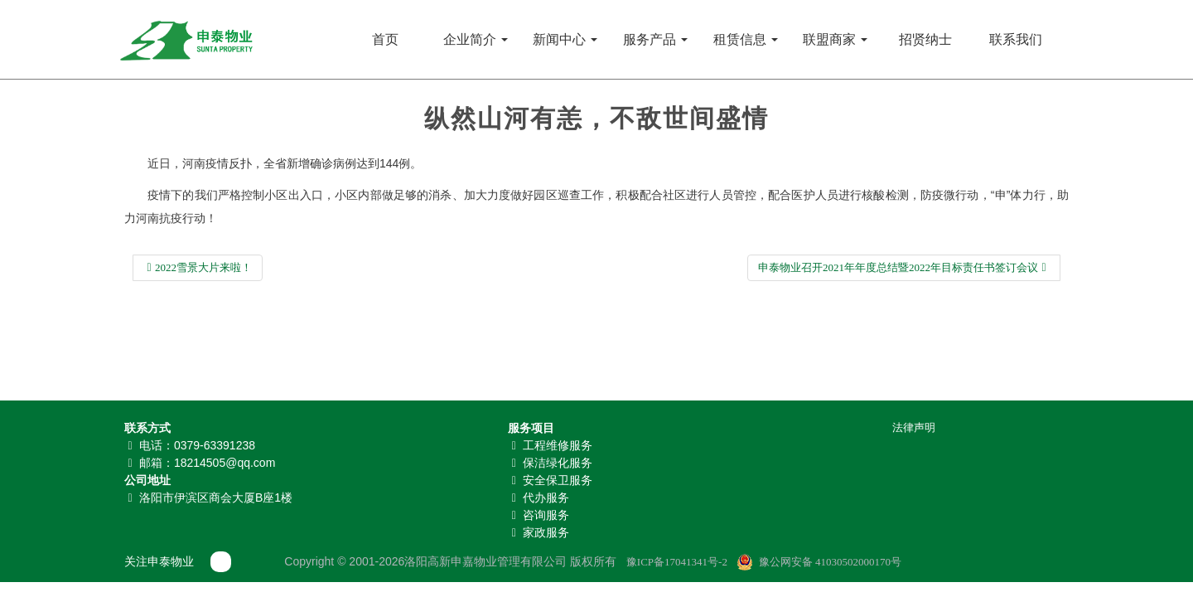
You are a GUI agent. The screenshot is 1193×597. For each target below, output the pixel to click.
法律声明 (913, 427)
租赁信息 (745, 39)
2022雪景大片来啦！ (197, 267)
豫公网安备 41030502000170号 (830, 562)
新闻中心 (565, 39)
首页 (385, 39)
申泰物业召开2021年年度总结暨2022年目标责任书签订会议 (904, 267)
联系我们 (1015, 39)
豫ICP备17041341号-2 (676, 562)
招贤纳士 (925, 39)
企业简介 (475, 39)
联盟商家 (835, 39)
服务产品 (655, 39)
